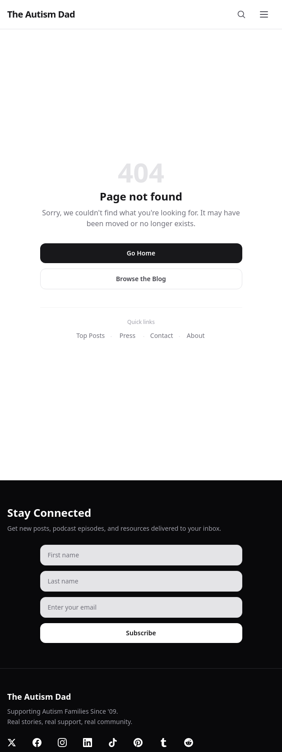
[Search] (243, 14)
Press (127, 335)
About (196, 335)
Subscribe (141, 633)
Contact (161, 335)
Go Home (141, 253)
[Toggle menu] (265, 14)
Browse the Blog (141, 278)
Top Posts (90, 335)
